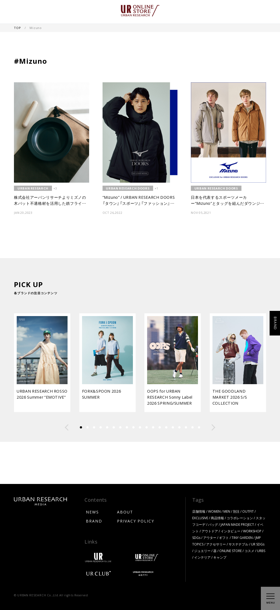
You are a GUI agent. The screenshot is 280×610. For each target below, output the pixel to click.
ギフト (224, 537)
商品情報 (217, 517)
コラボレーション (240, 517)
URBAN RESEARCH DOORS (128, 188)
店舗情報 (198, 511)
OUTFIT (248, 511)
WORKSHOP (252, 531)
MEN (226, 511)
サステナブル (238, 544)
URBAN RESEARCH (33, 188)
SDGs (196, 537)
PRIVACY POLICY (135, 521)
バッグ (213, 524)
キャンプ (219, 557)
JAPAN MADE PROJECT (237, 524)
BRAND (94, 521)
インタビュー (230, 531)
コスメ (249, 550)
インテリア (202, 557)
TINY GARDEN (242, 537)
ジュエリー (202, 550)
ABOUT (125, 512)
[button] (67, 427)
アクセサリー (216, 544)
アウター (209, 537)
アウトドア (210, 531)
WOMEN (214, 511)
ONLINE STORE (230, 550)
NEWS (92, 512)
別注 (236, 511)
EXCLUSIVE (200, 517)
